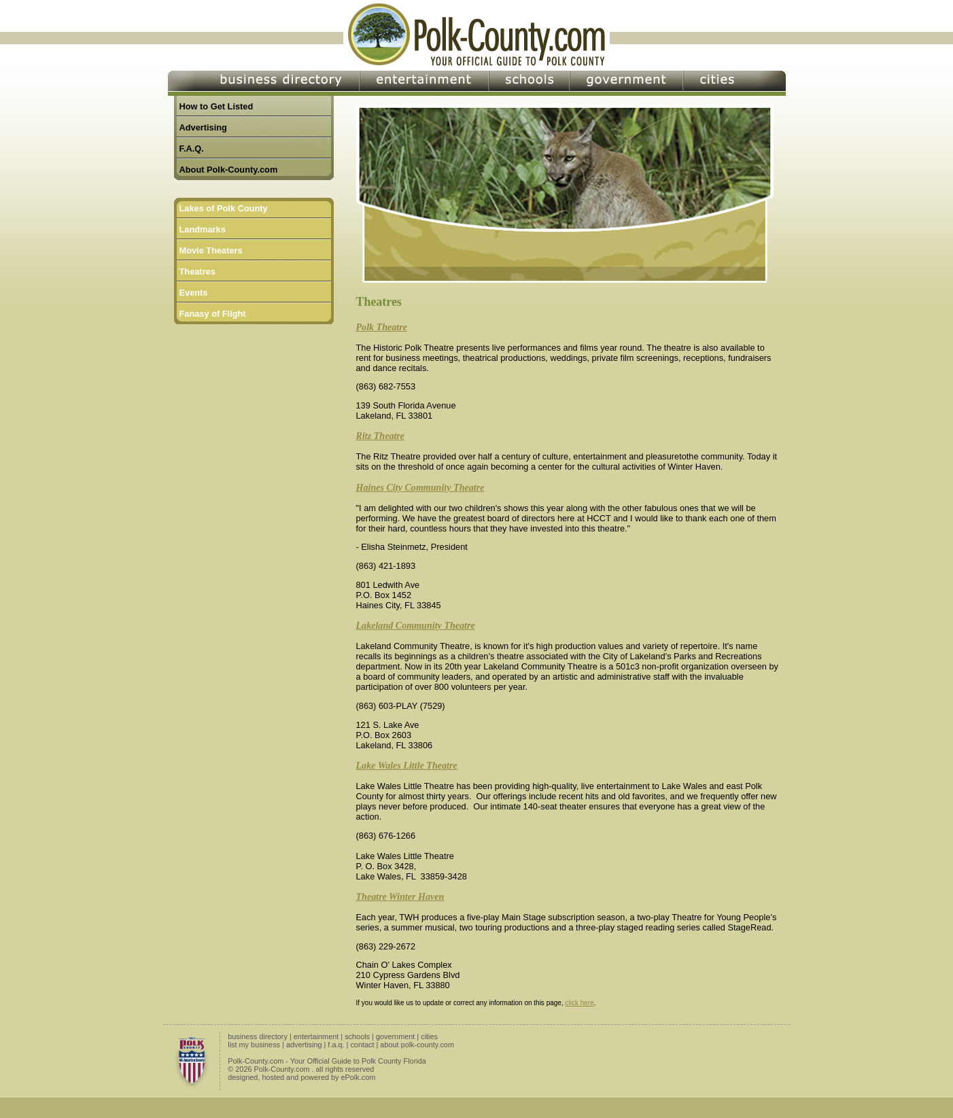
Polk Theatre (381, 326)
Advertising (203, 127)
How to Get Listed (216, 106)
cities (429, 1036)
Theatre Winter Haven (400, 896)
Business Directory (264, 83)
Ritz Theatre (380, 435)
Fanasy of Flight (212, 314)
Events (193, 292)
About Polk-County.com (228, 169)
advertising (304, 1045)
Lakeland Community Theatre (415, 625)
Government (626, 83)
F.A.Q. (191, 148)
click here (579, 1003)
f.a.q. (336, 1045)
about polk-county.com (417, 1045)
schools (357, 1036)
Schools (529, 83)
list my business (254, 1045)
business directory (258, 1036)
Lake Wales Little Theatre (406, 765)
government (395, 1036)
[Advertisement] (259, 422)
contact (362, 1045)
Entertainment (424, 83)
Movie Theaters (211, 250)
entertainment (316, 1036)
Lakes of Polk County (223, 208)
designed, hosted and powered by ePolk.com (301, 1077)
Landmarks (202, 229)
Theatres (197, 271)
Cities (734, 83)
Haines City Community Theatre (420, 487)
